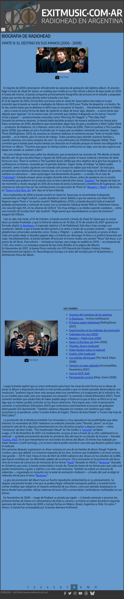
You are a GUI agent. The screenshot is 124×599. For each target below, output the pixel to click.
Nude (71, 462)
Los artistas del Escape (82, 357)
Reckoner (104, 462)
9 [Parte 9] (81, 587)
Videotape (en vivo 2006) (83, 334)
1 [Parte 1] (27, 587)
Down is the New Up (81, 342)
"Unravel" (87, 429)
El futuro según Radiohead (84, 322)
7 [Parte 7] (67, 587)
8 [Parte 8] (74, 587)
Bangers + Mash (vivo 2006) (85, 338)
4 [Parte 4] (47, 587)
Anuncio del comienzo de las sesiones (90, 314)
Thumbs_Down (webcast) (84, 346)
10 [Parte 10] (88, 587)
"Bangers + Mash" (97, 187)
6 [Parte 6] (61, 587)
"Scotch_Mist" (10, 439)
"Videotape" (8, 177)
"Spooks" (89, 180)
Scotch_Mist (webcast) (82, 353)
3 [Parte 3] (41, 587)
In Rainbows (76, 318)
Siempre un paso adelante (84, 365)
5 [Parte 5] (54, 587)
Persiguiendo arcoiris (81, 377)
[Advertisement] (52, 280)
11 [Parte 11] (96, 587)
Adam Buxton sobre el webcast (87, 350)
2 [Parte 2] (34, 587)
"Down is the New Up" (18, 190)
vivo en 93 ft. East (79, 373)
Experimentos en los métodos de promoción (94, 330)
